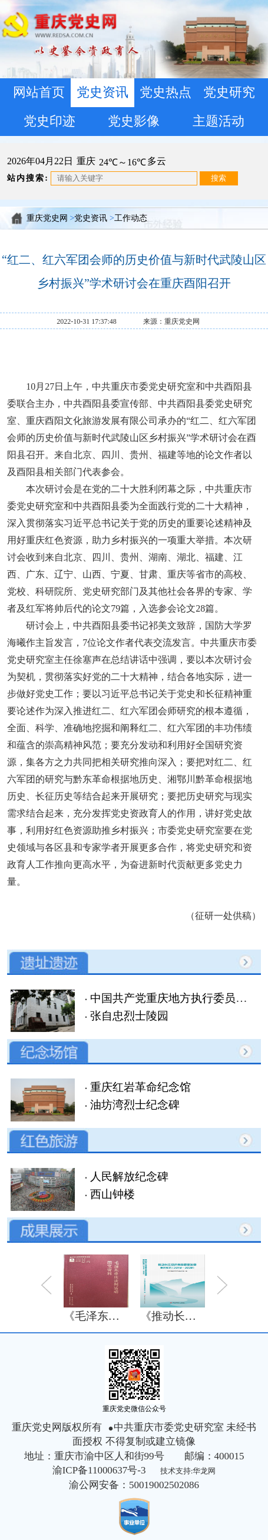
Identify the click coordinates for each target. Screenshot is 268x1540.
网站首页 (39, 92)
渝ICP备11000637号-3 (99, 1470)
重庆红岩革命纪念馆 (139, 1087)
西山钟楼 (111, 1194)
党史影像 (134, 121)
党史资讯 (102, 92)
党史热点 (165, 92)
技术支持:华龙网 (188, 1470)
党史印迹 (49, 121)
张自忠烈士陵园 (127, 1016)
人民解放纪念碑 (127, 1176)
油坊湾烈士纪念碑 (133, 1104)
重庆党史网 (47, 218)
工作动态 (130, 218)
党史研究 (229, 92)
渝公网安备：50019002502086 (134, 1485)
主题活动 (218, 121)
